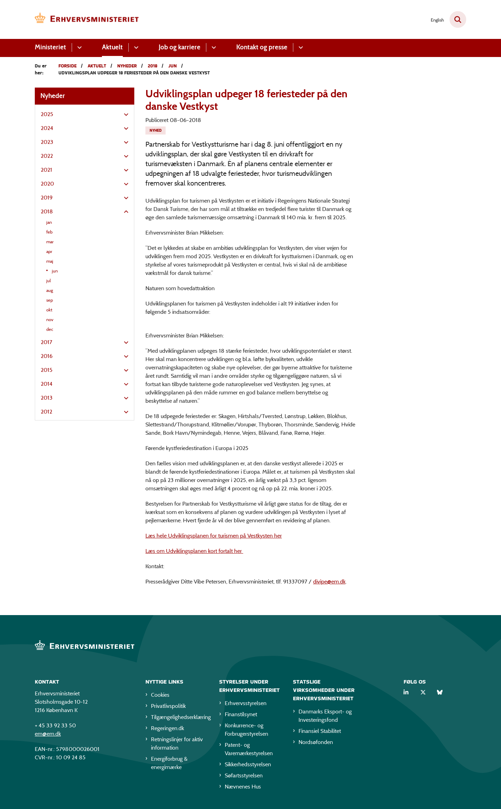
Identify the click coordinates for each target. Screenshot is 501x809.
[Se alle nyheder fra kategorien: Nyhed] (155, 130)
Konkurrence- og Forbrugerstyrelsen (246, 729)
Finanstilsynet (241, 714)
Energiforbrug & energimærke (169, 762)
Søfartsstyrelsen (244, 775)
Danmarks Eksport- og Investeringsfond (325, 715)
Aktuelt (112, 47)
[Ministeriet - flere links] (78, 47)
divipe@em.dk (329, 581)
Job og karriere (179, 47)
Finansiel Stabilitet (320, 731)
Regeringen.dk (167, 728)
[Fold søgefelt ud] (458, 19)
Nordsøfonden (316, 742)
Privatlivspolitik (168, 706)
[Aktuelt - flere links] (135, 47)
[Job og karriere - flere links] (213, 47)
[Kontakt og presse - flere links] (300, 47)
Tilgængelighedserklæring (179, 717)
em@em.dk (48, 733)
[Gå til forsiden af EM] (87, 19)
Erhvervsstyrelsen (246, 703)
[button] (124, 115)
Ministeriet (50, 47)
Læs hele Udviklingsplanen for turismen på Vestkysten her (213, 535)
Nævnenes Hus (243, 786)
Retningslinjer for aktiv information (177, 743)
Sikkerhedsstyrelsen (248, 764)
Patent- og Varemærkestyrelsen (249, 749)
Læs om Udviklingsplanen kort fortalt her (194, 551)
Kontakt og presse (261, 47)
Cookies (160, 695)
